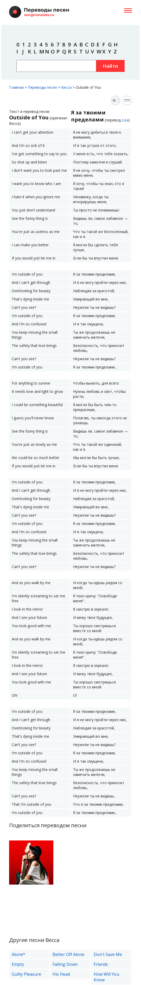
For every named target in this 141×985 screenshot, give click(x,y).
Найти (110, 66)
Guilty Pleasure (26, 974)
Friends (101, 964)
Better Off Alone (68, 954)
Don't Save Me (108, 954)
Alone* (18, 954)
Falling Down (65, 964)
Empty (18, 964)
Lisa (125, 120)
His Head (61, 974)
